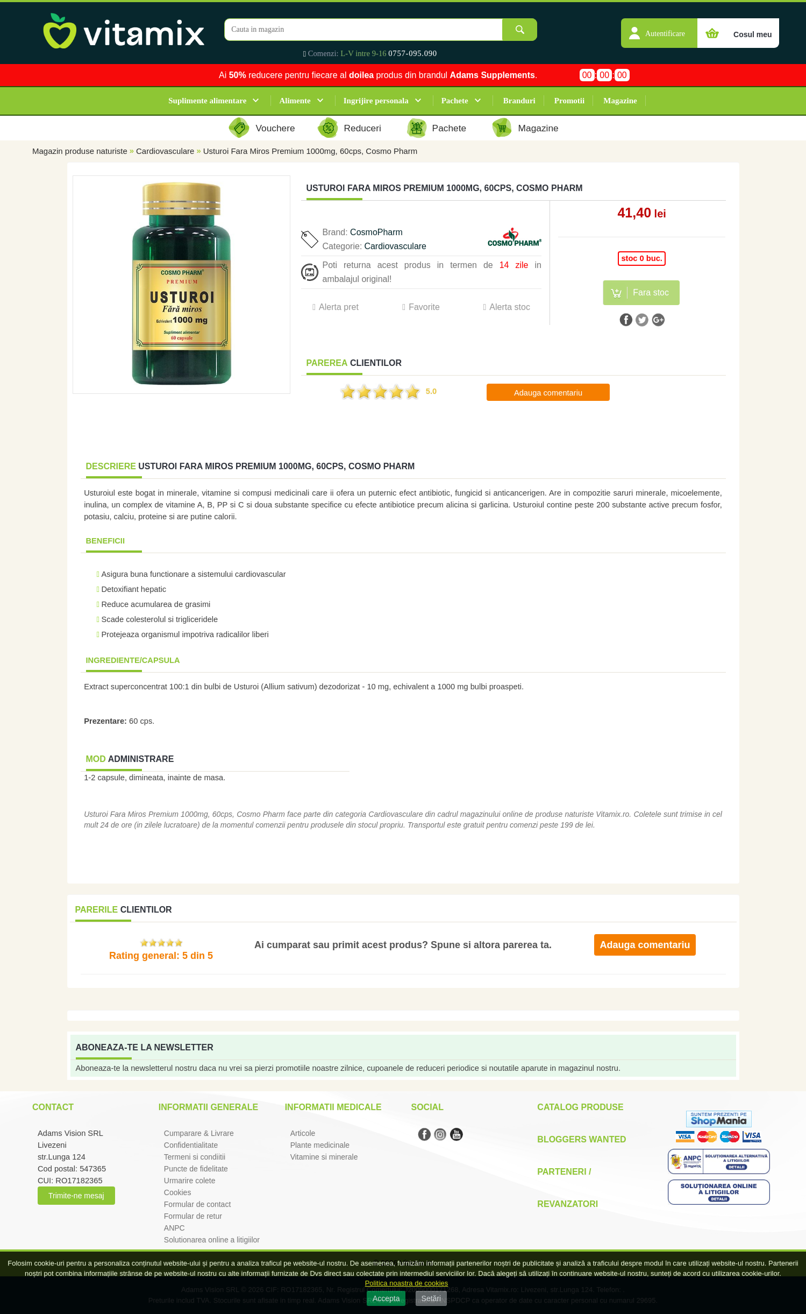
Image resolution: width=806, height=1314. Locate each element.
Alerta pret (339, 307)
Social (427, 1107)
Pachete (454, 100)
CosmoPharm (376, 232)
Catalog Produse (580, 1107)
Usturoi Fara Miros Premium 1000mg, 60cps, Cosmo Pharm (310, 151)
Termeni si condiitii (194, 1157)
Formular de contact (197, 1204)
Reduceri (362, 128)
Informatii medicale (333, 1107)
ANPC (174, 1228)
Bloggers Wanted (581, 1139)
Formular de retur (193, 1216)
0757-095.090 (412, 53)
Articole (303, 1133)
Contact (53, 1107)
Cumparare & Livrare (199, 1133)
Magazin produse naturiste (79, 151)
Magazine (620, 100)
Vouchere (275, 128)
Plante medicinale (320, 1145)
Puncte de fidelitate (196, 1168)
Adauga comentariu (548, 392)
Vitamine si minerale (324, 1157)
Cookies (177, 1192)
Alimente (294, 100)
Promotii (569, 100)
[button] (659, 27)
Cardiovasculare (165, 151)
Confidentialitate (191, 1145)
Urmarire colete (190, 1180)
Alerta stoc (509, 307)
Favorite (424, 307)
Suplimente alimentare (207, 100)
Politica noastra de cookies (406, 1283)
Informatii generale (208, 1107)
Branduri (519, 100)
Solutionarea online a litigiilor (212, 1239)
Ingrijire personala (376, 100)
